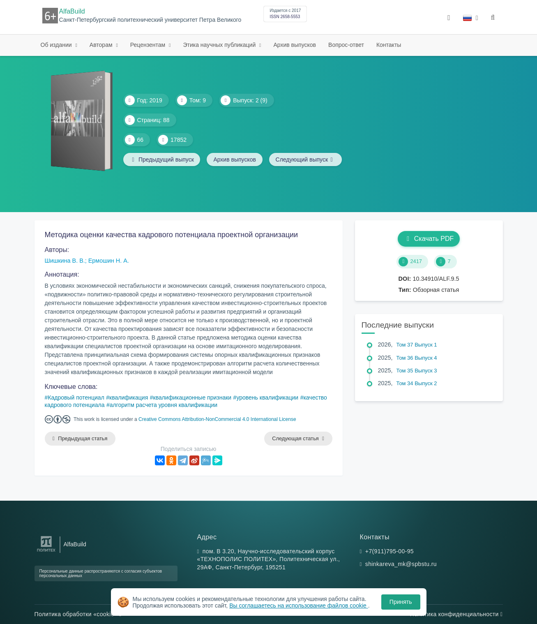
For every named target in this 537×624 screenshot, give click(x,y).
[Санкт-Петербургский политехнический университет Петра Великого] (46, 551)
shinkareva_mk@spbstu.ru (401, 564)
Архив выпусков (295, 45)
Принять (400, 602)
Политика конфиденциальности (456, 614)
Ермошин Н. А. (108, 260)
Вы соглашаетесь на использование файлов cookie (298, 605)
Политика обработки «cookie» (78, 614)
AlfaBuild (72, 11)
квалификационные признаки (192, 397)
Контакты (388, 45)
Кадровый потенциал (76, 397)
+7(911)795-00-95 (389, 551)
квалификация (128, 397)
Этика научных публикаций (220, 45)
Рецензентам (148, 45)
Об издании (57, 45)
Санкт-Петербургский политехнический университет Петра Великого (150, 20)
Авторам (102, 45)
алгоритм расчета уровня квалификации (164, 405)
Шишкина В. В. (65, 260)
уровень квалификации (267, 397)
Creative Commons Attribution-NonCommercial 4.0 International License (217, 419)
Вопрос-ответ (346, 45)
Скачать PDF (429, 238)
